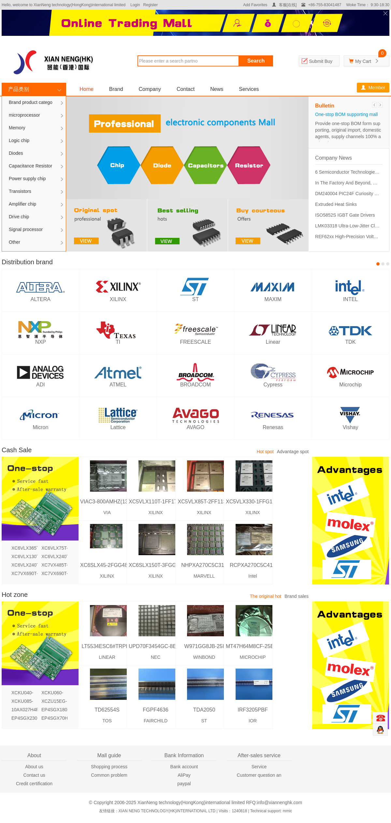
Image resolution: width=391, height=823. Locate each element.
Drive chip (19, 216)
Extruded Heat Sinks (336, 204)
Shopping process (109, 766)
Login (135, 5)
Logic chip (19, 140)
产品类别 (18, 89)
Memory (17, 127)
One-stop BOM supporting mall (346, 114)
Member (373, 87)
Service (259, 766)
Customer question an (259, 775)
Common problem (109, 775)
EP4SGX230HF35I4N (24, 718)
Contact (186, 89)
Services (249, 89)
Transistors (20, 191)
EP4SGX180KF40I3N (54, 709)
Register (150, 5)
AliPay (184, 775)
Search (256, 61)
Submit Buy (320, 61)
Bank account (184, 766)
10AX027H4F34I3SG (24, 709)
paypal (184, 783)
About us (34, 766)
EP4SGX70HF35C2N (54, 718)
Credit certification (34, 783)
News (216, 89)
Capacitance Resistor (30, 165)
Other (14, 242)
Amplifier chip (22, 204)
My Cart (363, 61)
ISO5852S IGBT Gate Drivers (345, 215)
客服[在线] (284, 5)
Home (87, 89)
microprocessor (24, 115)
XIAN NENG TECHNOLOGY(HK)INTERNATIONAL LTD (167, 811)
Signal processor (26, 229)
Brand (116, 89)
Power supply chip (27, 178)
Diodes (16, 153)
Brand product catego (30, 102)
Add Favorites (255, 5)
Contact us (34, 775)
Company (150, 89)
